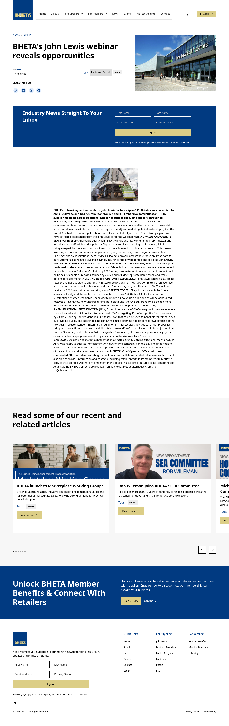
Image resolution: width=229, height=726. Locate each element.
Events (128, 13)
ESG (158, 670)
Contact (165, 13)
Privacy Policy (192, 711)
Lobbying (161, 658)
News (115, 13)
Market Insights (146, 13)
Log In (187, 14)
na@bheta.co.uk (63, 370)
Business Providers (166, 647)
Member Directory (198, 647)
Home (42, 13)
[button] (73, 14)
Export (159, 664)
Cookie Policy (209, 711)
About (55, 13)
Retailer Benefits (197, 641)
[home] (23, 10)
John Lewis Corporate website (71, 340)
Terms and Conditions (179, 142)
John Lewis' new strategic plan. (147, 233)
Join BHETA (206, 14)
